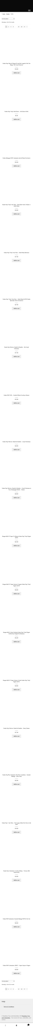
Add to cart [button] (16, 72)
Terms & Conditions (9, 1006)
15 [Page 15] (18, 26)
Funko (16, 67)
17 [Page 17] (24, 26)
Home (4, 14)
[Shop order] (8, 19)
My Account (5, 1025)
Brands (8, 14)
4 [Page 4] (13, 26)
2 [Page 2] (8, 26)
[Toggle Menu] (29, 10)
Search (16, 1025)
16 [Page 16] (21, 26)
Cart (25, 1024)
